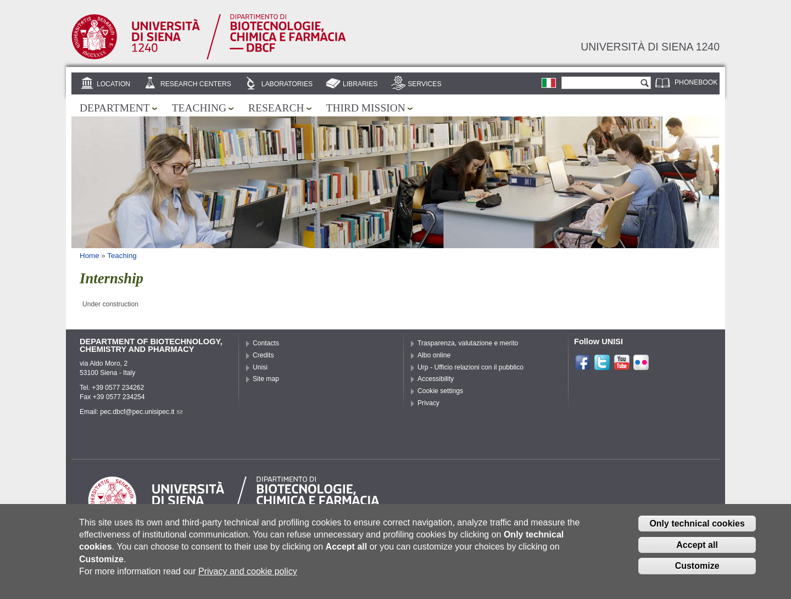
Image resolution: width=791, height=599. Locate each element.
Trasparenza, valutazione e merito (467, 343)
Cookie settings (440, 391)
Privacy (428, 403)
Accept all (697, 549)
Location (113, 84)
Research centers (195, 84)
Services (424, 84)
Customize (697, 570)
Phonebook (696, 82)
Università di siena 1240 (650, 47)
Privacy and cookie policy (247, 575)
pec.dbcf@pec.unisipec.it (141, 412)
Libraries (360, 84)
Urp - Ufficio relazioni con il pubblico (470, 367)
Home (89, 255)
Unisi (260, 367)
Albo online (433, 355)
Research (276, 108)
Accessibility (435, 379)
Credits (263, 355)
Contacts (266, 343)
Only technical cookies (696, 528)
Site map (266, 379)
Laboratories (287, 84)
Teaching (199, 108)
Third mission (365, 108)
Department (115, 108)
